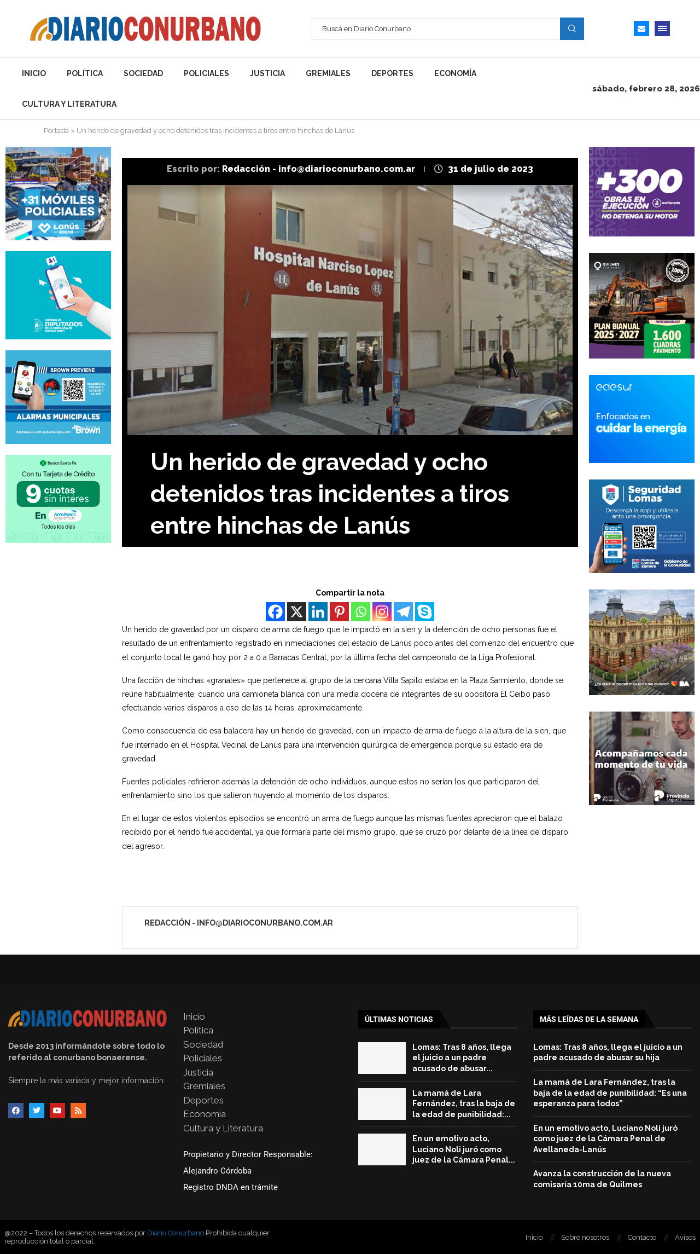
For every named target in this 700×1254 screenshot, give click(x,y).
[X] (296, 611)
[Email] (641, 28)
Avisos (685, 1237)
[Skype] (424, 611)
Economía (455, 73)
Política (85, 73)
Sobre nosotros (585, 1237)
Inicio (34, 73)
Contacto (642, 1237)
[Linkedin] (318, 611)
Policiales (206, 73)
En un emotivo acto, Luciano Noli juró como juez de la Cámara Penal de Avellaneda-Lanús (605, 1139)
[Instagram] (382, 611)
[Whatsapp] (360, 611)
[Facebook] (275, 611)
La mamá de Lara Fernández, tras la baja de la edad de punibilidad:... (463, 1104)
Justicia (267, 73)
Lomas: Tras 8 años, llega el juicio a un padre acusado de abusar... (461, 1058)
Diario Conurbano (175, 1233)
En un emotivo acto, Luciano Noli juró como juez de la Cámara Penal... (463, 1149)
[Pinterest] (339, 611)
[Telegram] (403, 611)
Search (572, 28)
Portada (56, 130)
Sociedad (143, 73)
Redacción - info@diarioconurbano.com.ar (319, 169)
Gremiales (328, 73)
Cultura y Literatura (69, 104)
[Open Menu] (662, 28)
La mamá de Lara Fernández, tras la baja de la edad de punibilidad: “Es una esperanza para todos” (610, 1093)
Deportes (392, 73)
